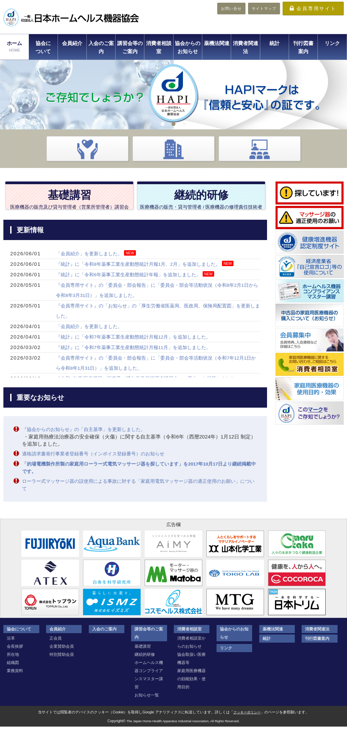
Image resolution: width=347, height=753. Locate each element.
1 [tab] (163, 124)
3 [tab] (184, 124)
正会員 (55, 664)
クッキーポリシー (247, 738)
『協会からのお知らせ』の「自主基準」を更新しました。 (88, 457)
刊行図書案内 (303, 47)
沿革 (11, 664)
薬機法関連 (216, 43)
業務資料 (15, 697)
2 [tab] (173, 124)
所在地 (13, 681)
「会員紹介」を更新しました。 (91, 281)
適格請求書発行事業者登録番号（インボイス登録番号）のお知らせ (98, 481)
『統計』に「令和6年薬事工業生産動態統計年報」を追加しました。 (133, 302)
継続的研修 (145, 681)
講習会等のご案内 (130, 47)
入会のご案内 (101, 47)
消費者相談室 (158, 47)
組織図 (13, 689)
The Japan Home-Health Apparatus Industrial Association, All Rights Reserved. (183, 747)
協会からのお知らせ (187, 47)
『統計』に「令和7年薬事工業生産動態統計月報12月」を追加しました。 (139, 365)
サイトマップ (264, 8)
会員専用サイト (316, 8)
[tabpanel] (173, 94)
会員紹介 (72, 43)
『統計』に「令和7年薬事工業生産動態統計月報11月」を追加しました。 (139, 375)
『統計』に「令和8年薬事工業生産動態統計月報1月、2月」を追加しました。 (144, 292)
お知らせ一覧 (147, 721)
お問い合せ (231, 8)
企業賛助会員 (61, 672)
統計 (274, 43)
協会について (43, 47)
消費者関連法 (245, 47)
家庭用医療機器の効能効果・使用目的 (191, 705)
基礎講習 (143, 672)
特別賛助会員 (61, 681)
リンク (332, 43)
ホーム (14, 46)
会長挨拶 (15, 672)
